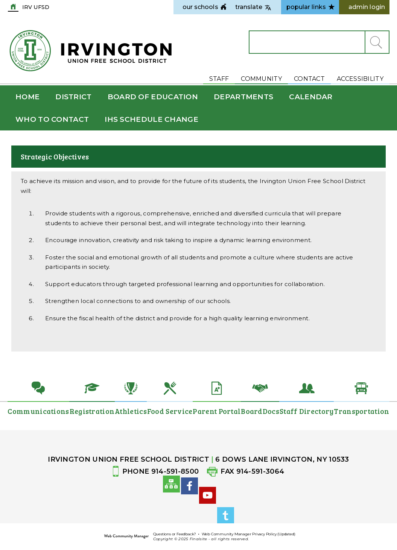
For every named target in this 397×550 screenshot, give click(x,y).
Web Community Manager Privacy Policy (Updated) (248, 534)
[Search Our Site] (307, 42)
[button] (377, 42)
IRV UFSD (35, 7)
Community (261, 78)
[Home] (27, 96)
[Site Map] (171, 486)
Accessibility (360, 78)
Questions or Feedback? (174, 534)
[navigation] (200, 7)
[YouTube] (207, 519)
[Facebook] (189, 497)
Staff (219, 78)
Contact (309, 78)
